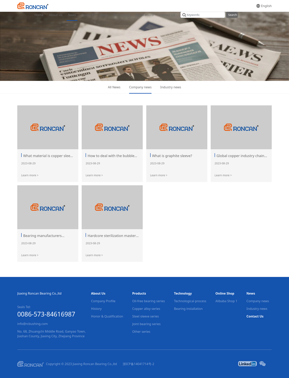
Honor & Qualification (107, 316)
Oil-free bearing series (148, 301)
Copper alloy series (146, 309)
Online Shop (224, 293)
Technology (121, 15)
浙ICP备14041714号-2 (138, 364)
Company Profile (103, 301)
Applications (144, 15)
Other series (141, 331)
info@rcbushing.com (32, 324)
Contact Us (167, 15)
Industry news (170, 87)
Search (232, 15)
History (96, 309)
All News (114, 87)
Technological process (190, 301)
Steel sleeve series (145, 316)
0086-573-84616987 (46, 314)
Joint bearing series (146, 324)
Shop (104, 15)
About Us (56, 15)
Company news (140, 87)
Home (39, 15)
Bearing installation (188, 309)
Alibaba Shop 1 (226, 301)
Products (88, 15)
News (72, 15)
